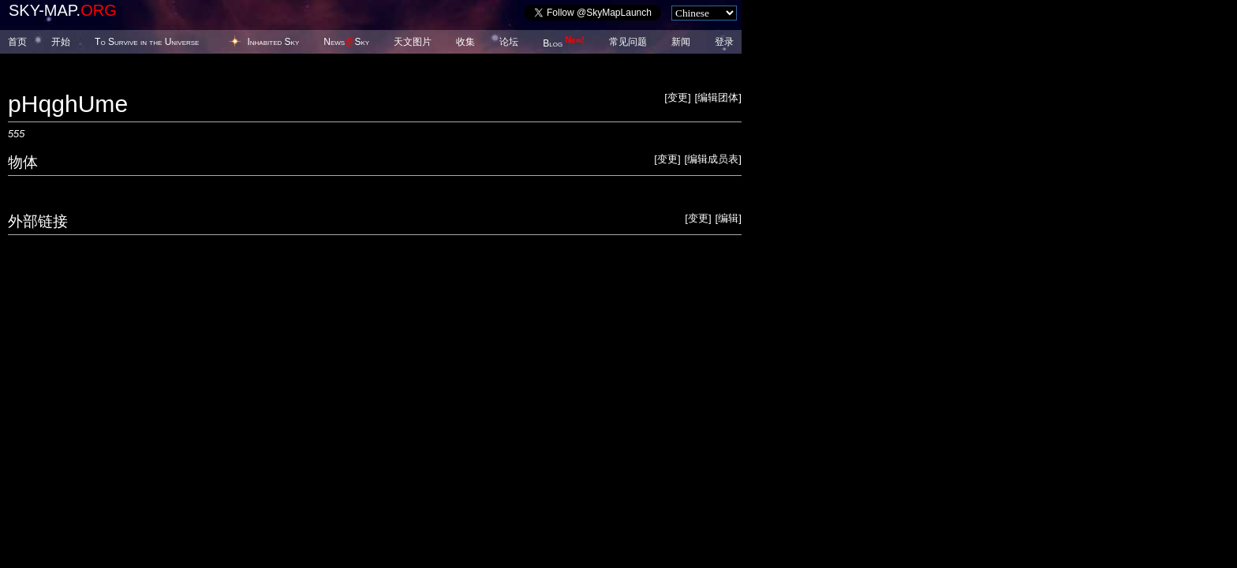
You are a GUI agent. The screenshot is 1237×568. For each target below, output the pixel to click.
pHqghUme (68, 104)
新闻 (680, 41)
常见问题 (628, 41)
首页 (17, 41)
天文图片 (413, 41)
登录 (724, 41)
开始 (60, 41)
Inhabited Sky (273, 41)
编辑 (728, 218)
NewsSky (346, 41)
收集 (465, 41)
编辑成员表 (712, 159)
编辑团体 (717, 97)
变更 (677, 97)
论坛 (508, 41)
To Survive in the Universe (147, 41)
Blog (564, 43)
